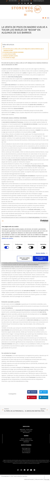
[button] (32, 392)
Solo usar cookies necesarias (25, 258)
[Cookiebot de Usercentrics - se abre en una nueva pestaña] (41, 221)
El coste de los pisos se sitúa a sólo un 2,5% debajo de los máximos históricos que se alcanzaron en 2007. (24, 49)
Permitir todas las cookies (40, 258)
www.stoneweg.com (26, 452)
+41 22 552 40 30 (27, 451)
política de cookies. (8, 238)
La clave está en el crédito (10, 54)
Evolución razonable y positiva (11, 55)
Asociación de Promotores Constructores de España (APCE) (32, 310)
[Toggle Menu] (25, 14)
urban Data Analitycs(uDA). (15, 76)
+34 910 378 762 (28, 438)
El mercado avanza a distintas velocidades (14, 52)
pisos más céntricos (10, 84)
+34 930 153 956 (29, 429)
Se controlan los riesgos (9, 57)
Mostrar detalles (40, 253)
